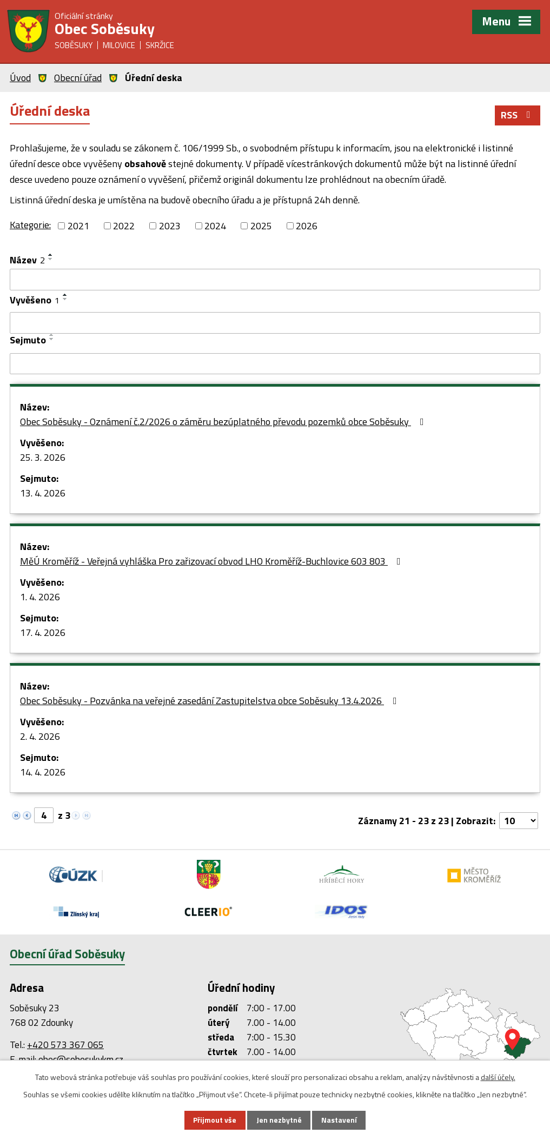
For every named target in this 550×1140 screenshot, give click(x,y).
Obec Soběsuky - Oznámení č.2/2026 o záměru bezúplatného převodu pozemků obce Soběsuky (224, 422)
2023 (170, 227)
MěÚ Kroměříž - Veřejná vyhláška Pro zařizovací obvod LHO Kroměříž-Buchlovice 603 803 (212, 562)
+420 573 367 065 (65, 1045)
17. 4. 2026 (42, 633)
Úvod (20, 77)
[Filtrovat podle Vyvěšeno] (275, 323)
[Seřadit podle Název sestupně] (51, 260)
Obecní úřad (78, 77)
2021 (78, 227)
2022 (124, 227)
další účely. (498, 1076)
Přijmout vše (214, 1120)
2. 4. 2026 (40, 737)
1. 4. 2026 (40, 598)
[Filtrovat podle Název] (275, 280)
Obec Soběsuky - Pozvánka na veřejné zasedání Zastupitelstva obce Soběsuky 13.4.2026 (210, 701)
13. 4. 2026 (42, 494)
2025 (261, 227)
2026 (306, 227)
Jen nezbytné (279, 1120)
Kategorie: (30, 225)
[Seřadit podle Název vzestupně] (51, 256)
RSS (518, 116)
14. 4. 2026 (42, 773)
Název (27, 261)
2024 (215, 227)
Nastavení (339, 1120)
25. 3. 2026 (42, 458)
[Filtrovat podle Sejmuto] (275, 364)
